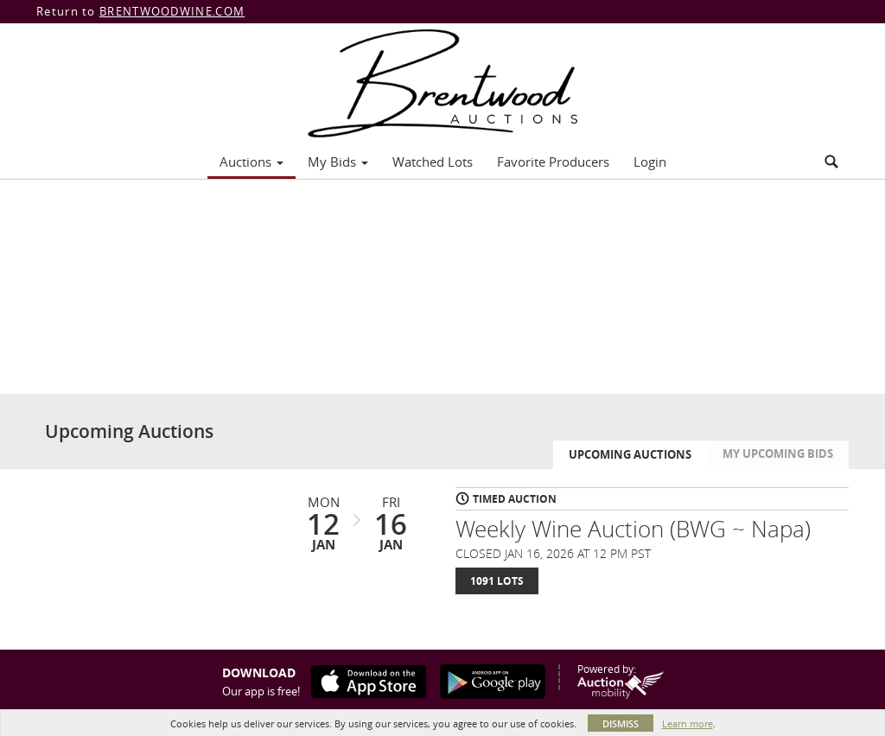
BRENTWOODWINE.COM (172, 11)
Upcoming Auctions (630, 454)
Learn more (687, 723)
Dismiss (620, 723)
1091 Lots (497, 581)
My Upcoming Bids (778, 453)
